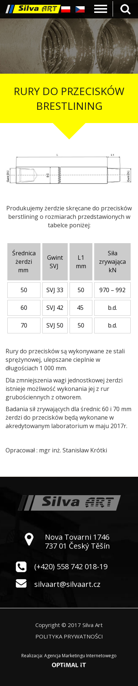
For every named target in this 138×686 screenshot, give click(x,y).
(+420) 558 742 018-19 (70, 566)
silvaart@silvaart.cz (67, 584)
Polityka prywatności (69, 636)
